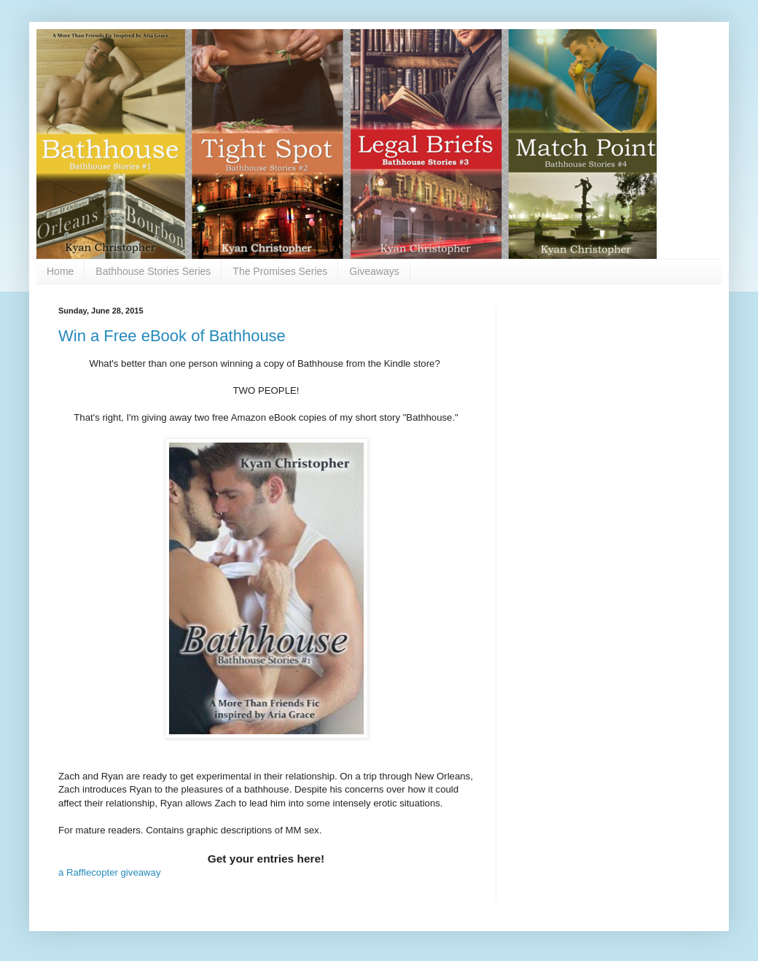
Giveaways (374, 271)
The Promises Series (280, 271)
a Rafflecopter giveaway (109, 872)
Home (60, 271)
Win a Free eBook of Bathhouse (172, 336)
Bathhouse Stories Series (153, 271)
